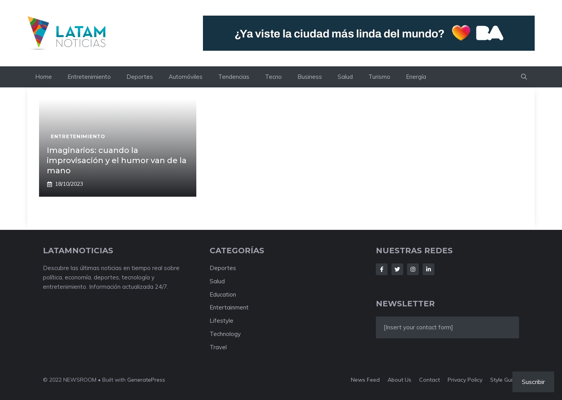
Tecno (273, 76)
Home (43, 76)
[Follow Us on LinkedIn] (428, 269)
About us (399, 379)
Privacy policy (465, 379)
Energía (416, 76)
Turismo (379, 76)
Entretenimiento (89, 76)
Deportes (139, 76)
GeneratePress (146, 379)
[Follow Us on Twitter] (397, 269)
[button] (524, 76)
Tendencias (233, 76)
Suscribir (533, 382)
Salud (345, 76)
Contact (429, 379)
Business (309, 76)
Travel (218, 347)
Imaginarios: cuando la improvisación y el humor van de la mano (117, 160)
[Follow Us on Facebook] (382, 269)
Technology (225, 334)
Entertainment (229, 307)
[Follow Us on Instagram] (413, 269)
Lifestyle (221, 320)
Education (223, 294)
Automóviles (186, 76)
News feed (365, 379)
